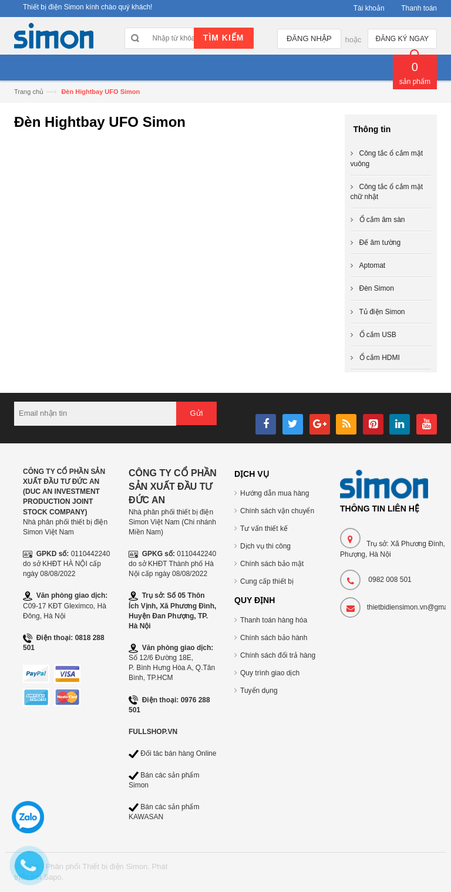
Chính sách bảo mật (272, 564)
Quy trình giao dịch (269, 673)
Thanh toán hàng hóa (273, 620)
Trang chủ (28, 91)
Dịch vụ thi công (265, 546)
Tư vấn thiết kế (264, 528)
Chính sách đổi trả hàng (277, 655)
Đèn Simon (376, 288)
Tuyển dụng (259, 690)
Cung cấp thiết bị (267, 581)
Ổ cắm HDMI (379, 358)
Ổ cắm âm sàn (382, 220)
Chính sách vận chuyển (277, 511)
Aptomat (372, 265)
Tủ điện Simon (382, 312)
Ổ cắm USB (377, 335)
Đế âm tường (380, 242)
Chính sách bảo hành (273, 638)
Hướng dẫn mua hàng (274, 493)
